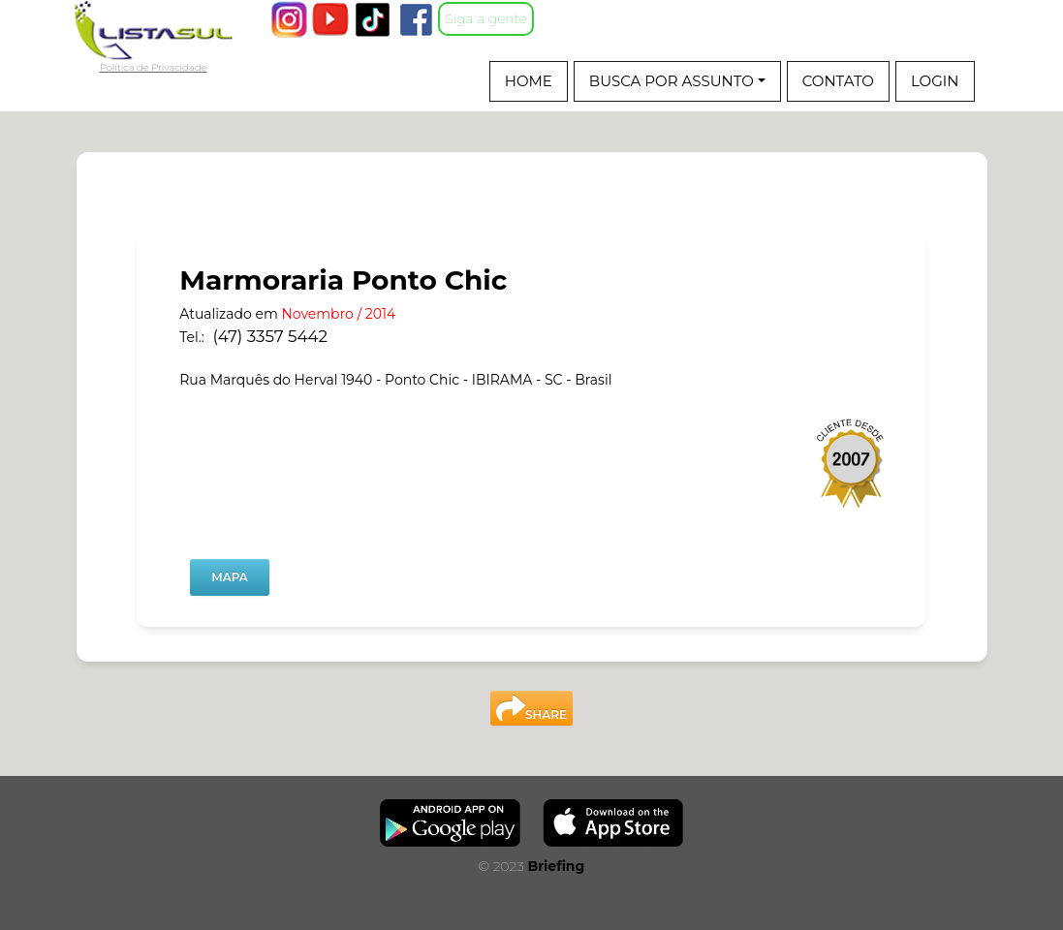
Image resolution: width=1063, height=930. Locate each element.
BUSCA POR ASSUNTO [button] (673, 81)
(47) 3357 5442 (270, 336)
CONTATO (838, 81)
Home (528, 81)
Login (935, 81)
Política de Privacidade (153, 68)
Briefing (555, 866)
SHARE (531, 708)
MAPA (229, 577)
